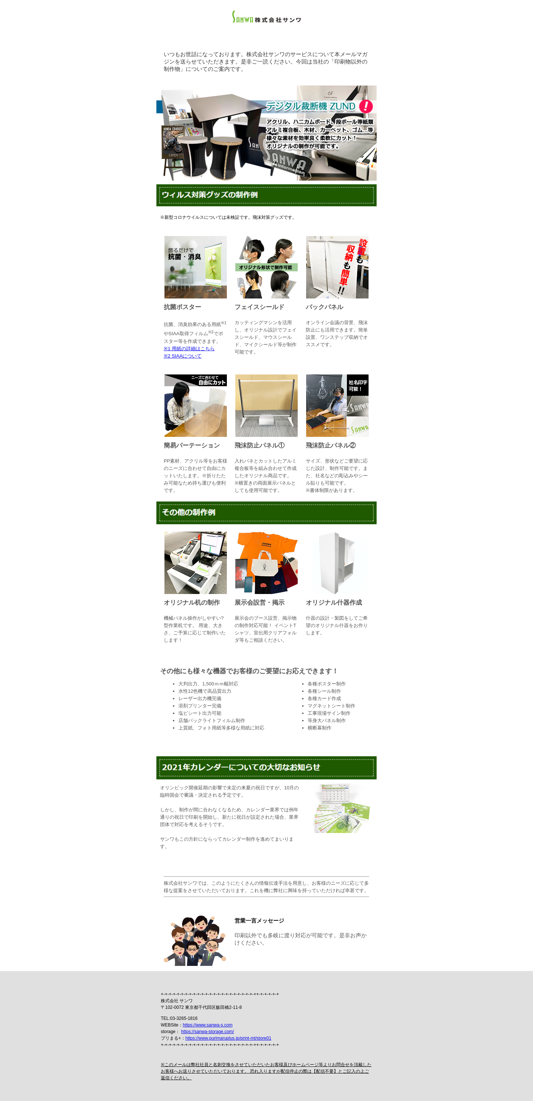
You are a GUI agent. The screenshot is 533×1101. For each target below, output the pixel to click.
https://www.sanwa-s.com (207, 1025)
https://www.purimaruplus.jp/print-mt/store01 (228, 1038)
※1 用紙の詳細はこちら (189, 348)
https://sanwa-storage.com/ (207, 1031)
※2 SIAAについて (183, 356)
